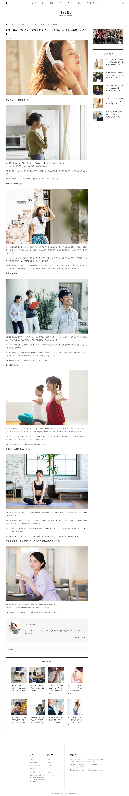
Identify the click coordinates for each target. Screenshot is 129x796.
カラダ (70, 3)
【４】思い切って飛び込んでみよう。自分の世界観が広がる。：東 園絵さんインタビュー (85, 766)
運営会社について (35, 772)
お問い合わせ (33, 762)
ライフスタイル (92, 3)
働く (43, 3)
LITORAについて (34, 759)
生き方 (11, 649)
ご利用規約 (33, 769)
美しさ (80, 3)
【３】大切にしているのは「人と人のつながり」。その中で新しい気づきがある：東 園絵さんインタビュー (86, 760)
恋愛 (51, 3)
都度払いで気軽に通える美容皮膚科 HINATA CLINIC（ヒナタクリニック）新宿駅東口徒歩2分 (37, 778)
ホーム (34, 3)
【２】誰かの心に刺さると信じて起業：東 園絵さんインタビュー (87, 771)
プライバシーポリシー (36, 765)
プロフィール (79, 638)
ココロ (60, 3)
